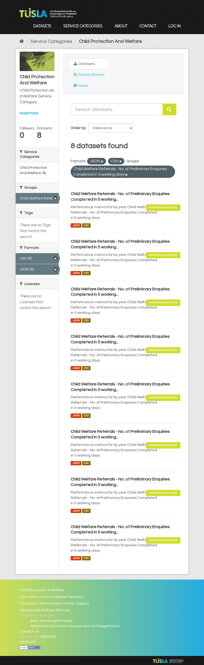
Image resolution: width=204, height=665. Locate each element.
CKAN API (27, 642)
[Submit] (169, 109)
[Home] (21, 41)
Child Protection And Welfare (110, 41)
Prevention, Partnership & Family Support (54, 603)
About (120, 26)
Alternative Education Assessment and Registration (75, 626)
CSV (86, 225)
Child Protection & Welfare (41, 590)
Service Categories (82, 26)
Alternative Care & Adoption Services (51, 597)
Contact (147, 26)
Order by (78, 128)
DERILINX (48, 637)
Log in (174, 26)
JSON (76, 225)
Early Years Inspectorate (51, 621)
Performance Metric (163, 207)
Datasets (42, 26)
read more (29, 113)
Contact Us (29, 631)
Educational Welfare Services (44, 610)
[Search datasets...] (117, 109)
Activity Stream (89, 75)
